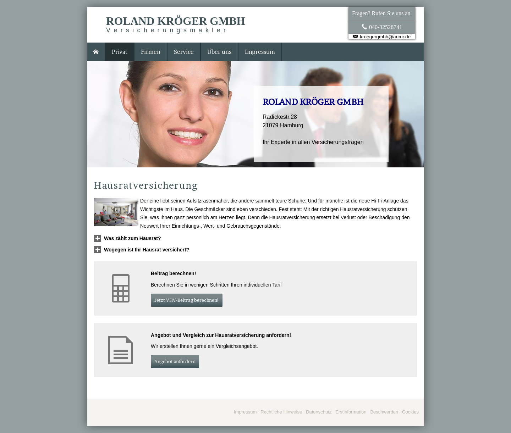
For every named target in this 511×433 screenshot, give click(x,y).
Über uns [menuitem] (219, 51)
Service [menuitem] (184, 51)
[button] (132, 238)
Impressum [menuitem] (260, 51)
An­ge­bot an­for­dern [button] (175, 361)
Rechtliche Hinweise (281, 412)
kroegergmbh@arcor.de (385, 36)
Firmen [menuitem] (150, 51)
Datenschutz (318, 412)
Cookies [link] (410, 412)
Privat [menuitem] (119, 51)
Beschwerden (384, 412)
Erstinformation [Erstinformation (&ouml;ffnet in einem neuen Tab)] (350, 412)
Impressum (245, 412)
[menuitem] (96, 52)
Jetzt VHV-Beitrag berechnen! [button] (186, 300)
